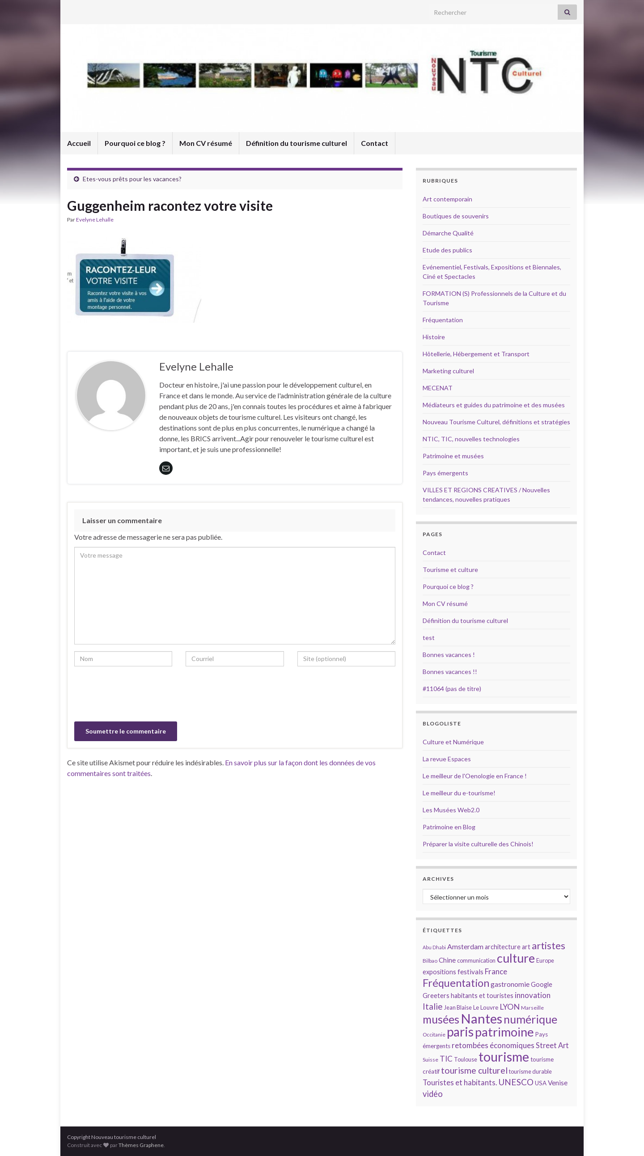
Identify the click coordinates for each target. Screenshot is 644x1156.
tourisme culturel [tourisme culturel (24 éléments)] (474, 1070)
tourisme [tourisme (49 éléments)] (504, 1056)
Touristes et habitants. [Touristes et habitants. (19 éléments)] (460, 1082)
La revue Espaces (447, 759)
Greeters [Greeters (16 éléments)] (436, 995)
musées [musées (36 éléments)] (441, 1019)
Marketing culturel (448, 371)
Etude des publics (447, 250)
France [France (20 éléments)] (496, 971)
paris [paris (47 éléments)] (460, 1031)
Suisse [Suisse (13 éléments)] (430, 1059)
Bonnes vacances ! (449, 654)
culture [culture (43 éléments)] (516, 958)
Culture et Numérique (453, 742)
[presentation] (142, 695)
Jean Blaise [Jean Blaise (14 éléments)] (458, 1007)
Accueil (79, 143)
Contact (374, 143)
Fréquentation (443, 320)
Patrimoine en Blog (449, 827)
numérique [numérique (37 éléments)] (530, 1019)
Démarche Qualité (448, 233)
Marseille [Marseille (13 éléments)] (532, 1007)
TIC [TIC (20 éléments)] (446, 1058)
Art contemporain (447, 199)
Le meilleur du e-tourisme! (459, 793)
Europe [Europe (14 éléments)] (545, 960)
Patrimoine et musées (453, 456)
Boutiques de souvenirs (456, 216)
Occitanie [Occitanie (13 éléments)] (434, 1034)
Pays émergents (445, 473)
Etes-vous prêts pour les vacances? (132, 179)
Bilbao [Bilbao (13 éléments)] (430, 960)
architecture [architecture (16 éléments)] (503, 947)
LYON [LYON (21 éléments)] (510, 1006)
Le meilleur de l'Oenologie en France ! (475, 776)
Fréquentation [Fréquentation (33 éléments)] (456, 983)
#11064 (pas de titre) (452, 688)
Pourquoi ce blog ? (135, 143)
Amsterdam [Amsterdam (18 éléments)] (465, 946)
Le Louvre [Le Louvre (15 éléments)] (485, 1007)
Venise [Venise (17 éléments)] (558, 1083)
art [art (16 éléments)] (526, 947)
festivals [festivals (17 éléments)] (470, 972)
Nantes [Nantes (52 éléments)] (481, 1018)
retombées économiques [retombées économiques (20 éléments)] (493, 1045)
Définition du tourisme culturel (296, 143)
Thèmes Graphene (141, 1145)
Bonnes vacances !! (450, 671)
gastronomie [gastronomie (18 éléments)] (510, 984)
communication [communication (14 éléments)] (476, 960)
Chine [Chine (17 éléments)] (447, 960)
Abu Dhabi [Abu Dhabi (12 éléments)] (434, 947)
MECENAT (438, 388)
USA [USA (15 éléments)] (541, 1083)
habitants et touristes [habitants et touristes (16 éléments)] (482, 995)
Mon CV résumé (205, 143)
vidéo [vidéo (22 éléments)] (433, 1094)
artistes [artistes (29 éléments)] (548, 945)
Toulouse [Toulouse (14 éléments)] (465, 1059)
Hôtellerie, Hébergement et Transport (476, 354)
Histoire (434, 337)
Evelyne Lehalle (95, 219)
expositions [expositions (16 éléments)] (439, 972)
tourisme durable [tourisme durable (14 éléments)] (530, 1071)
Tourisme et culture (450, 569)
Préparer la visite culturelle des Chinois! (478, 844)
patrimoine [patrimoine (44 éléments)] (504, 1031)
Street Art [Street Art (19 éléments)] (552, 1045)
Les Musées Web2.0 (451, 810)
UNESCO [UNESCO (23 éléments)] (516, 1082)
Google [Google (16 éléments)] (541, 984)
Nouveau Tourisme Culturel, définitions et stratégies (496, 422)
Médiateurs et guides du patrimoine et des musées (494, 405)
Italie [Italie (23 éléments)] (433, 1006)
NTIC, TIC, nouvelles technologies (471, 439)
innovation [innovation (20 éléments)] (533, 995)
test (429, 637)
